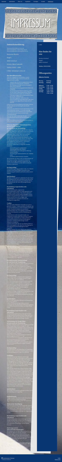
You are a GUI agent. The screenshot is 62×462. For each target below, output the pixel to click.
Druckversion (6, 458)
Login (59, 458)
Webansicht (57, 459)
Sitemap (12, 458)
